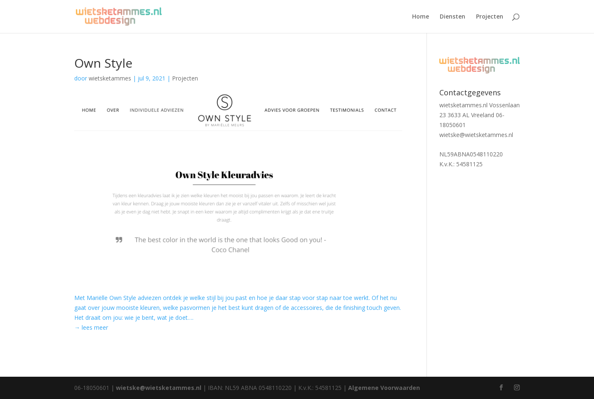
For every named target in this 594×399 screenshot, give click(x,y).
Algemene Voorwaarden (384, 388)
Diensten (452, 17)
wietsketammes (110, 78)
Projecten (489, 17)
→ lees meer (91, 327)
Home (420, 17)
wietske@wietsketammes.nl (476, 135)
